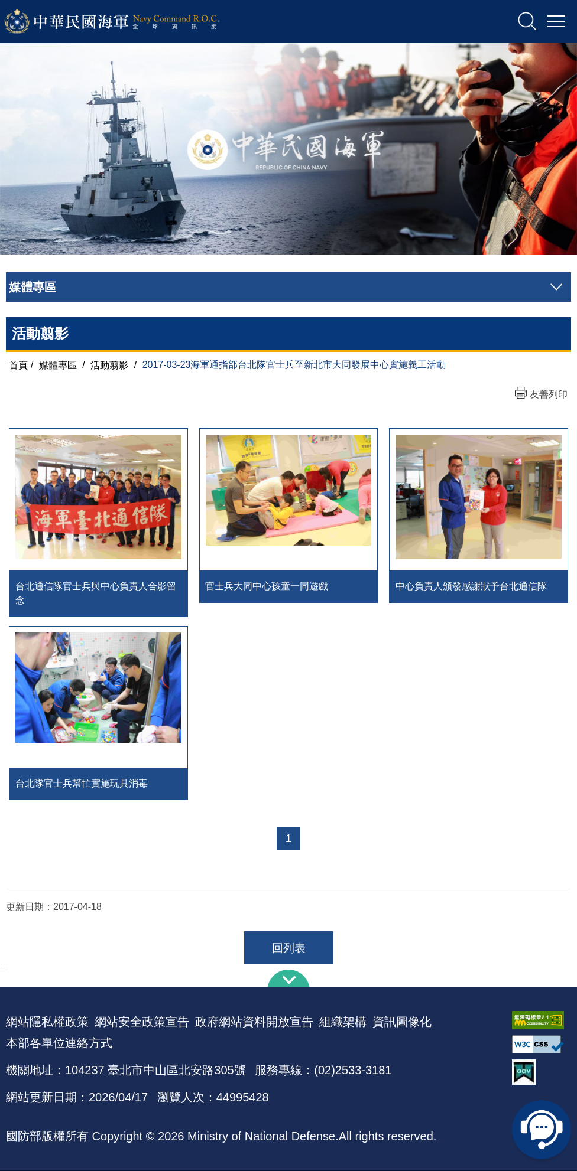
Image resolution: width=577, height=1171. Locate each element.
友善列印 (549, 394)
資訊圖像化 (402, 1022)
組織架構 (343, 1022)
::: (4, 966)
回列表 (289, 948)
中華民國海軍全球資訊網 (127, 22)
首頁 (18, 365)
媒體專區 (58, 365)
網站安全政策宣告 (142, 1022)
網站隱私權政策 (47, 1022)
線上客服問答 (541, 1129)
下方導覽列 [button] (288, 979)
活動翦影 (109, 365)
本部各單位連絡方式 (59, 1043)
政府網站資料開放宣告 (254, 1022)
